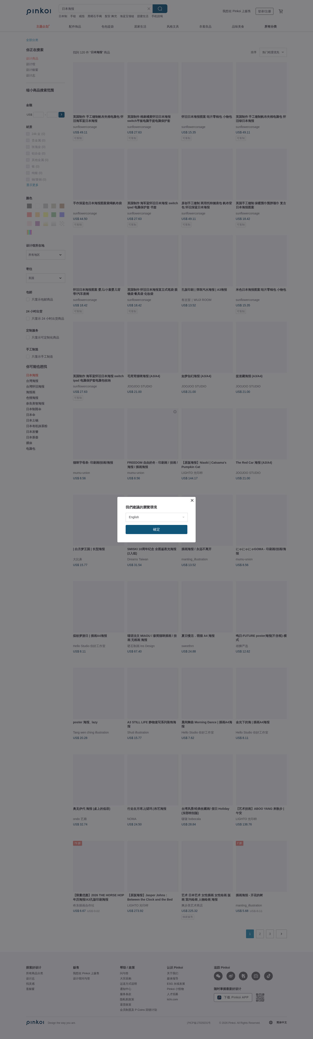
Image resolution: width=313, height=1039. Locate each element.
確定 (156, 529)
